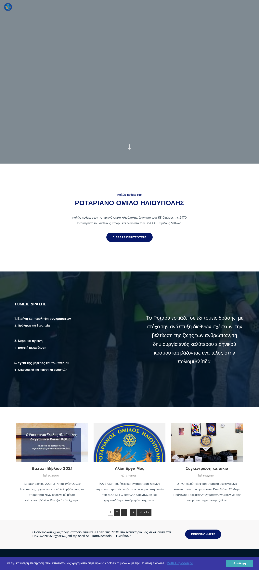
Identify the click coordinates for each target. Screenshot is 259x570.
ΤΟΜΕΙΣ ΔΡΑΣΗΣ (32, 304)
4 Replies (130, 475)
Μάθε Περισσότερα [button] (180, 563)
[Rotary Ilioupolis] (6, 5)
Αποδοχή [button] (239, 563)
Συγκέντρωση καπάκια (207, 468)
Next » (144, 512)
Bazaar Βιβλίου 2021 (52, 468)
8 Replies (53, 475)
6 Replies (208, 475)
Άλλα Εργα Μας (129, 468)
